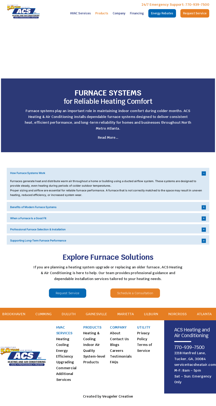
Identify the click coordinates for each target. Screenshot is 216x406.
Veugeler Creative (117, 396)
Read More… (108, 138)
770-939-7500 (197, 4)
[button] (108, 309)
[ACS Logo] (24, 5)
